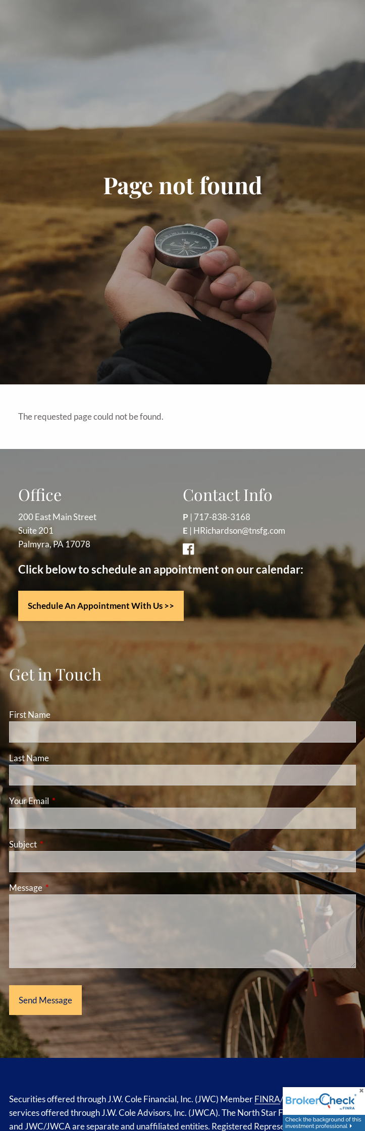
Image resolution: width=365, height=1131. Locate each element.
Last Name (29, 758)
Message (65, 887)
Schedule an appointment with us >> (101, 605)
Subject (62, 844)
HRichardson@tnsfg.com (239, 530)
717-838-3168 (222, 517)
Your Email (68, 801)
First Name (29, 714)
